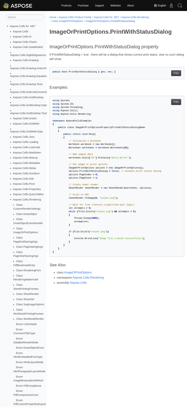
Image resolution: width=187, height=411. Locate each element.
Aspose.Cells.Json (23, 136)
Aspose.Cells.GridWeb (26, 123)
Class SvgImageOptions (30, 304)
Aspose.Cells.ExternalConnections (30, 92)
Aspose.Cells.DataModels (28, 47)
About (130, 5)
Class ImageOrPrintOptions (67, 21)
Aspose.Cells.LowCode (26, 147)
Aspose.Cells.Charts (25, 41)
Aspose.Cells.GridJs (25, 118)
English (159, 5)
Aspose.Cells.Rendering (27, 199)
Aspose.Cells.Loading (25, 141)
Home (52, 17)
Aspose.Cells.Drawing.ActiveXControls (32, 68)
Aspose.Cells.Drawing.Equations (29, 76)
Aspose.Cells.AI (22, 36)
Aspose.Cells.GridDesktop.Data (28, 105)
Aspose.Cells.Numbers (26, 173)
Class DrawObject (26, 214)
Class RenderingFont (28, 270)
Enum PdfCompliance (28, 385)
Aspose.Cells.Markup (25, 157)
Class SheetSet (25, 299)
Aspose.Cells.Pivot (24, 183)
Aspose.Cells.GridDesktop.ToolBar (30, 113)
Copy (166, 73)
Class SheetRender (27, 293)
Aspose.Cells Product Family (75, 17)
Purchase (83, 5)
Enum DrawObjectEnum (30, 347)
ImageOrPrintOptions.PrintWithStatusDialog (110, 21)
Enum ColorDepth (26, 324)
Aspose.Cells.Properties (27, 189)
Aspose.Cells (20, 31)
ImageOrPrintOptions (78, 272)
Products (66, 5)
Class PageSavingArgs (29, 246)
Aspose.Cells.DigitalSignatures (28, 55)
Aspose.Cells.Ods (23, 178)
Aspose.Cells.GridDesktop (28, 97)
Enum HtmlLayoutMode (29, 362)
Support (99, 5)
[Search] (24, 17)
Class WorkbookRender (30, 318)
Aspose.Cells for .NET (23, 26)
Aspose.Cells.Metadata (26, 163)
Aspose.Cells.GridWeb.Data (26, 131)
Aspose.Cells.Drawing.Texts (26, 84)
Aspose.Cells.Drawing (26, 60)
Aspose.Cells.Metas (24, 168)
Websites (115, 5)
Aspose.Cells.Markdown (27, 152)
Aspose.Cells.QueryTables (28, 194)
